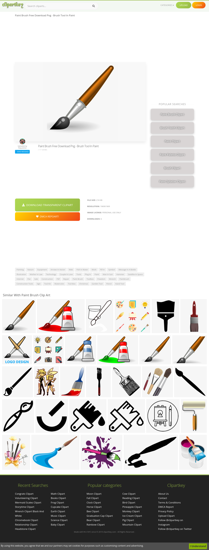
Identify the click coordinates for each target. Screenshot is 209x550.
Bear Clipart (93, 520)
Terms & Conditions (169, 502)
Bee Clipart (93, 511)
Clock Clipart (94, 502)
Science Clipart (59, 520)
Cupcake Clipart (60, 506)
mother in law (36, 274)
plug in (88, 274)
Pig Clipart (128, 520)
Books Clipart (58, 498)
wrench (112, 279)
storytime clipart (24, 506)
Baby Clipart (58, 524)
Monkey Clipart (131, 511)
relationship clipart (26, 524)
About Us (163, 493)
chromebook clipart (26, 520)
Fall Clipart (93, 498)
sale (36, 279)
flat (29, 279)
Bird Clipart (128, 502)
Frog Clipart (57, 502)
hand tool (119, 283)
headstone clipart (25, 529)
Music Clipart (58, 515)
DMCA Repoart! (47, 216)
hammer (120, 274)
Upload (184, 5)
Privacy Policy (165, 511)
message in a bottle (127, 269)
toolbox (90, 279)
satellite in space (135, 274)
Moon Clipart (94, 493)
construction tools (25, 283)
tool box (71, 283)
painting (20, 269)
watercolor (59, 283)
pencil (109, 283)
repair (66, 279)
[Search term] (61, 6)
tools (78, 274)
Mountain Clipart (132, 524)
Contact (162, 498)
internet (20, 279)
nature (30, 269)
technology (51, 274)
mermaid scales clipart (28, 502)
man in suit (108, 274)
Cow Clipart (129, 493)
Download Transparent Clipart (47, 205)
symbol (111, 269)
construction (47, 279)
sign (38, 283)
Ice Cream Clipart (132, 515)
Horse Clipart (94, 506)
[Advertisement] (80, 40)
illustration (21, 274)
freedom (101, 279)
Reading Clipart (131, 498)
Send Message (22, 152)
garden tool (97, 283)
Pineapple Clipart (132, 506)
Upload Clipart (166, 515)
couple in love (66, 274)
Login (199, 5)
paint (97, 274)
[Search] (94, 6)
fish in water (82, 269)
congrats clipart (24, 493)
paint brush (78, 279)
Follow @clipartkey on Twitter (175, 529)
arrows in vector (58, 269)
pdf (58, 279)
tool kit (47, 283)
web (71, 269)
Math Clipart (58, 493)
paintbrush (124, 279)
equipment (42, 269)
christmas (83, 283)
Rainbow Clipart (96, 524)
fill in (102, 269)
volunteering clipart (26, 498)
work (94, 269)
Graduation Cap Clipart (100, 515)
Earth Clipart (58, 511)
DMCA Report (166, 506)
